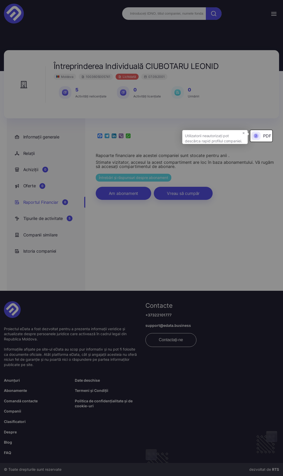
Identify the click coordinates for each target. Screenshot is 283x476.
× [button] (243, 132)
